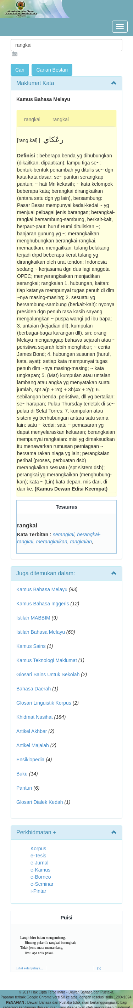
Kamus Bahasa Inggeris (42, 603)
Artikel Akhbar (31, 731)
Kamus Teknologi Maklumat (46, 660)
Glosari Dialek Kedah (39, 802)
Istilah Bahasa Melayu (40, 632)
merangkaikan (51, 541)
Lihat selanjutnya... (29, 968)
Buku (22, 774)
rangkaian (81, 541)
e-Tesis (38, 855)
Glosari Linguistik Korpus (43, 703)
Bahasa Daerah (33, 688)
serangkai (63, 534)
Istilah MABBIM (33, 618)
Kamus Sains (30, 646)
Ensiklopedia (30, 759)
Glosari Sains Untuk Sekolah (47, 674)
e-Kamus (40, 870)
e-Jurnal (40, 863)
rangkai (32, 119)
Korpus (38, 848)
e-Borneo (41, 877)
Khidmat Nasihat (34, 717)
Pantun (24, 788)
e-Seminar (42, 884)
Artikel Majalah (32, 745)
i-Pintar (38, 891)
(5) (99, 968)
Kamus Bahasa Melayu (42, 589)
